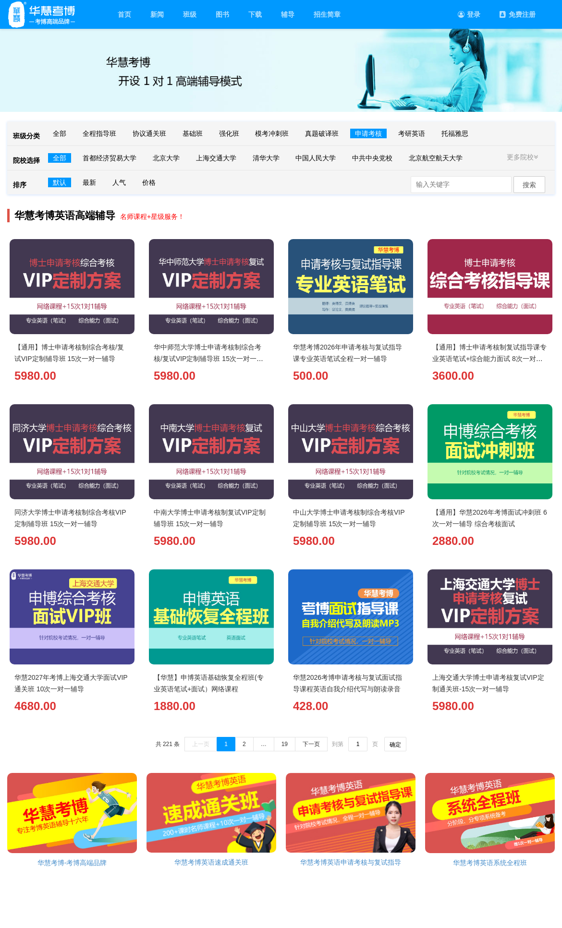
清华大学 (266, 158)
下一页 (311, 744)
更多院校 (523, 157)
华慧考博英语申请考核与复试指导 (350, 862)
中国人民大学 (315, 158)
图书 (222, 14)
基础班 (193, 133)
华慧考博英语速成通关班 (211, 862)
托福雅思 (454, 133)
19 (284, 744)
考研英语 (411, 133)
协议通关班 (149, 133)
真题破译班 (322, 133)
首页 (124, 14)
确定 (395, 744)
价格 (149, 182)
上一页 (200, 744)
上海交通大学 (216, 158)
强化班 (229, 133)
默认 (59, 182)
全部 (59, 133)
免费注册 (518, 14)
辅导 (287, 14)
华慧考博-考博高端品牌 (72, 863)
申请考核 (368, 133)
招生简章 (327, 14)
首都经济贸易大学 (109, 158)
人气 (119, 182)
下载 (255, 14)
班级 (189, 14)
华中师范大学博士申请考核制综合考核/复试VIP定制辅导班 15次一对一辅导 (208, 358)
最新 (89, 182)
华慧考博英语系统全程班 (490, 863)
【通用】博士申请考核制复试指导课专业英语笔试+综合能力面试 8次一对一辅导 (489, 358)
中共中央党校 (372, 158)
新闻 (157, 14)
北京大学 (166, 158)
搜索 (529, 185)
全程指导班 (99, 133)
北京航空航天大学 (436, 158)
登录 (469, 14)
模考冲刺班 (272, 133)
